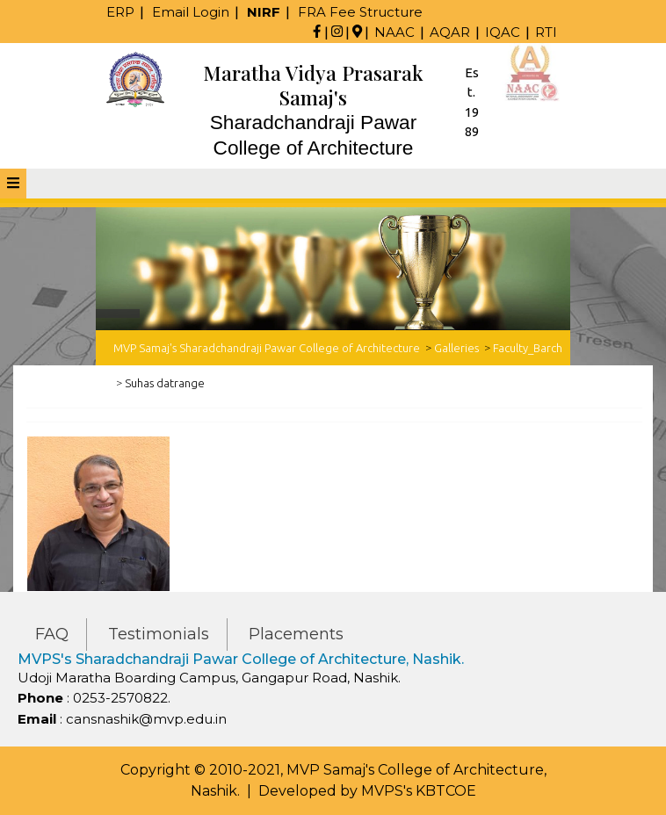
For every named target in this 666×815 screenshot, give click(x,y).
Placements (296, 634)
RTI (546, 32)
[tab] (13, 183)
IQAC (502, 32)
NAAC (394, 32)
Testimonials (158, 634)
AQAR (450, 32)
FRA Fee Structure (360, 12)
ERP (120, 12)
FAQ (52, 634)
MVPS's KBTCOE (418, 791)
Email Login (190, 12)
